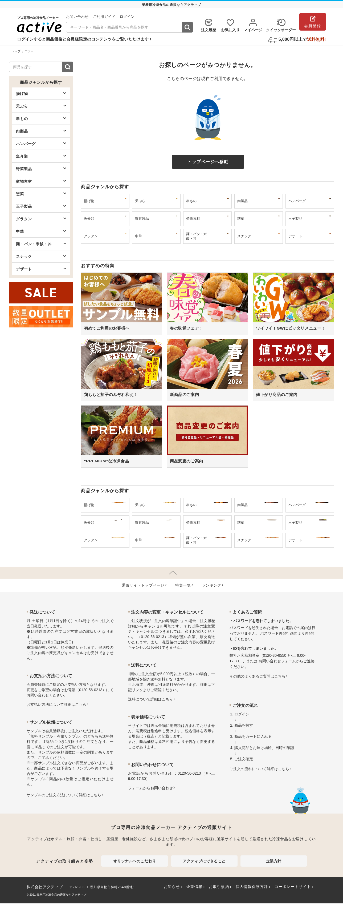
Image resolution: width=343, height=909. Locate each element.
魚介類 (41, 156)
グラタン (41, 218)
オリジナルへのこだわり (134, 861)
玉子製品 (41, 206)
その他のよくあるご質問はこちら (257, 676)
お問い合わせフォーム (277, 661)
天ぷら (41, 105)
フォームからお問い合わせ (150, 788)
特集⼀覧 (183, 585)
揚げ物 (41, 93)
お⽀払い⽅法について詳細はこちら (56, 704)
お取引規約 (219, 886)
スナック (41, 256)
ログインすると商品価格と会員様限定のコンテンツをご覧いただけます (83, 39)
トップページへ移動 (208, 161)
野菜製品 (41, 168)
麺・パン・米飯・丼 (41, 243)
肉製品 (41, 131)
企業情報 (194, 886)
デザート (41, 268)
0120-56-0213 (90, 690)
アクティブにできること (204, 861)
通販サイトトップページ (143, 585)
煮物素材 (41, 181)
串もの (41, 118)
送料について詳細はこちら (150, 699)
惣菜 (41, 193)
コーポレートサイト (293, 886)
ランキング (211, 585)
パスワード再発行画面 (278, 633)
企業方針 (273, 861)
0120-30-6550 (274, 655)
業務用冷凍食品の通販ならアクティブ (61, 894)
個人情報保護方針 (252, 886)
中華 (41, 231)
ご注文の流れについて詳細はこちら (259, 769)
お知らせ (172, 886)
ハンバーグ (41, 143)
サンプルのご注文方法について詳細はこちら (64, 795)
